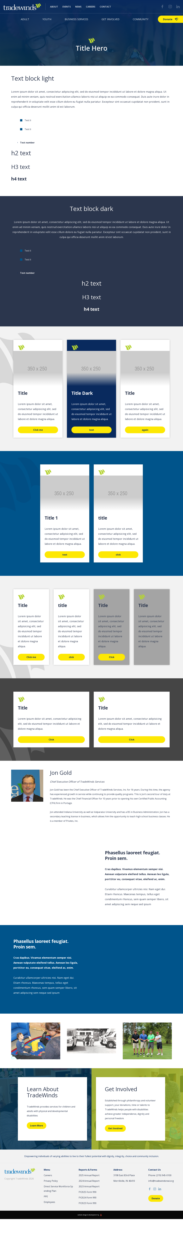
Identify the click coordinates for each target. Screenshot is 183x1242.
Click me (38, 429)
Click (111, 657)
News (78, 6)
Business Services (76, 19)
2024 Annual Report (89, 1180)
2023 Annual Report (89, 1186)
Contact (105, 6)
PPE (46, 1196)
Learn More (36, 1125)
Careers (90, 6)
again (145, 429)
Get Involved (110, 19)
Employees (49, 1202)
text (91, 429)
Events (66, 6)
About (54, 6)
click (118, 554)
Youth (47, 19)
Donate (170, 19)
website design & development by (88, 1215)
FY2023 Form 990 (87, 1203)
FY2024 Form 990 (87, 1197)
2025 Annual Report (89, 1175)
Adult (25, 19)
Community (140, 19)
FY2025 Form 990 (87, 1192)
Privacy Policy (51, 1180)
